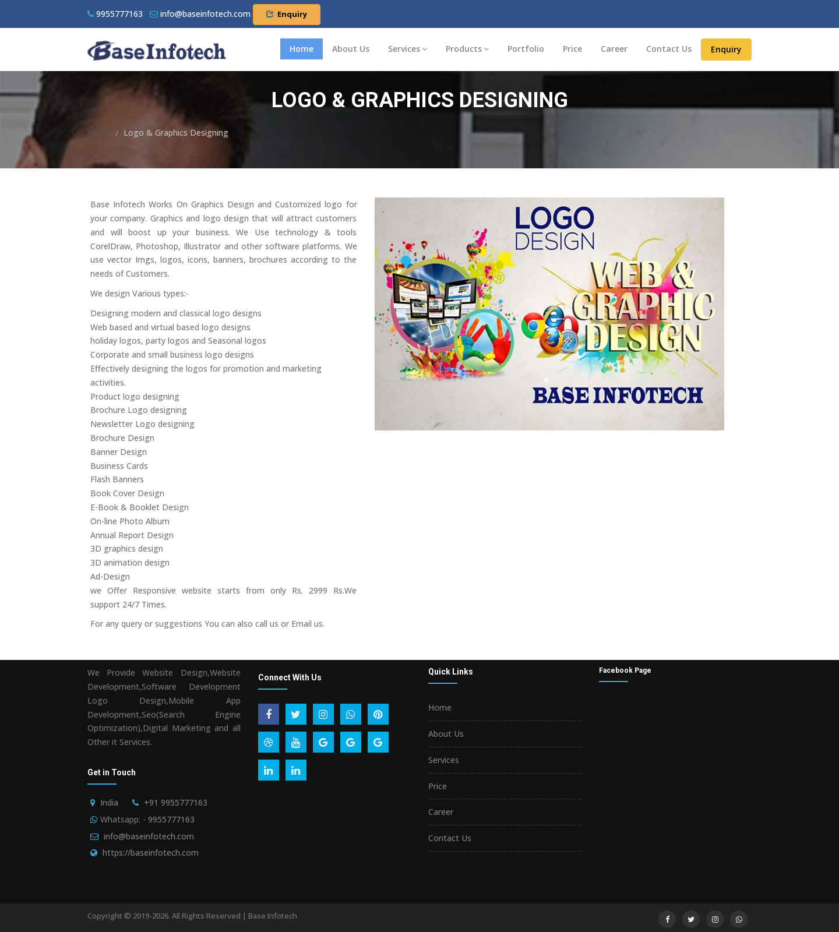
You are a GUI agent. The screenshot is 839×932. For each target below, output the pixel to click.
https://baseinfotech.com (151, 852)
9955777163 (115, 13)
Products (467, 48)
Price (572, 48)
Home (301, 48)
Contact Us (669, 48)
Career (614, 48)
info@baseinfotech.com (149, 836)
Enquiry (286, 14)
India (109, 802)
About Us (350, 48)
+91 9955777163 (175, 802)
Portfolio (525, 48)
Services (407, 48)
